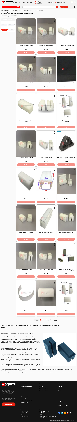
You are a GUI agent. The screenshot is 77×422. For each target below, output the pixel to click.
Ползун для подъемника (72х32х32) (46, 232)
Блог (59, 403)
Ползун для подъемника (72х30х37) (26, 82)
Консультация (64, 7)
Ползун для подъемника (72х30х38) (46, 120)
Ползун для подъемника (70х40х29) (46, 82)
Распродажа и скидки (43, 390)
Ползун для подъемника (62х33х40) (26, 232)
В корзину (26, 52)
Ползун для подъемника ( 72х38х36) (46, 45)
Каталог (15, 2)
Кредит (59, 397)
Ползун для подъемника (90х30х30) (46, 157)
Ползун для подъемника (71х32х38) (26, 45)
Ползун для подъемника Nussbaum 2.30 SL (66, 82)
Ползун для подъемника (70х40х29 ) (25, 269)
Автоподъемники (24, 389)
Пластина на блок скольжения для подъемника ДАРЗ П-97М (26, 307)
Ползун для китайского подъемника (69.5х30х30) (66, 121)
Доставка (60, 394)
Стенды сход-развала (25, 394)
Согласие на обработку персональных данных (68, 420)
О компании (29, 2)
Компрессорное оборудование (27, 400)
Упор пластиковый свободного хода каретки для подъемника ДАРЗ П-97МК (66, 270)
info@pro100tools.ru (24, 416)
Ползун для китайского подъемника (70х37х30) (66, 307)
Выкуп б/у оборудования (63, 405)
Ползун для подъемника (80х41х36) (66, 232)
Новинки (41, 386)
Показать (4, 29)
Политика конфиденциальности (55, 420)
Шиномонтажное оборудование (27, 391)
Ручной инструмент (24, 398)
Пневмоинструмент (25, 402)
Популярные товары (43, 388)
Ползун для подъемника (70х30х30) (66, 45)
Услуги (19, 2)
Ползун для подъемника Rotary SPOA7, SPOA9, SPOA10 (46, 195)
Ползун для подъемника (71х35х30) (46, 269)
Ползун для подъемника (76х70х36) (66, 194)
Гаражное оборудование (25, 396)
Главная (60, 386)
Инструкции (60, 401)
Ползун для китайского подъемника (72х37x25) (26, 121)
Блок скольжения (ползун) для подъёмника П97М (66, 158)
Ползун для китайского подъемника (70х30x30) (46, 307)
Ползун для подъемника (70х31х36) (26, 194)
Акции (24, 2)
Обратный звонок (8, 404)
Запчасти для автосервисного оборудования (27, 387)
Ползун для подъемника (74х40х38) (26, 157)
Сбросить (11, 29)
